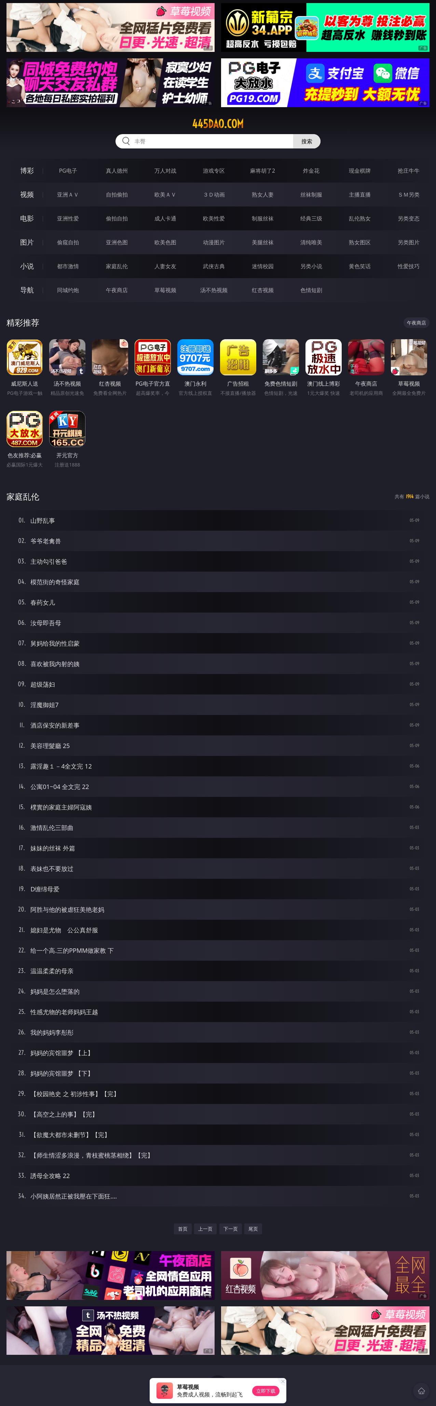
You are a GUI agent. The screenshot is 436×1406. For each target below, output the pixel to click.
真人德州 (117, 170)
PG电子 (68, 170)
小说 (27, 266)
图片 (27, 242)
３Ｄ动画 (214, 194)
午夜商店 (117, 290)
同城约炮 (68, 290)
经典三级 (311, 218)
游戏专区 (214, 170)
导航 (27, 290)
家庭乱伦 (117, 266)
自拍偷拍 (117, 194)
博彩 (27, 170)
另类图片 (409, 242)
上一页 (205, 1228)
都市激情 (68, 266)
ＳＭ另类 (409, 194)
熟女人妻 (263, 194)
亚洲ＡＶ (68, 194)
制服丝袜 (263, 218)
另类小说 (311, 266)
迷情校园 (263, 266)
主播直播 (360, 194)
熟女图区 (360, 242)
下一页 (230, 1228)
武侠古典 (214, 266)
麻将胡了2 (262, 170)
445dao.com (218, 124)
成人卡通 (165, 218)
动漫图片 (214, 242)
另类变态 (409, 218)
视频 (27, 194)
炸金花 (311, 170)
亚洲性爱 (68, 218)
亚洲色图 (117, 242)
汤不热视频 (214, 290)
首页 (183, 1228)
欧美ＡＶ (165, 194)
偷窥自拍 (68, 242)
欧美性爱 (214, 218)
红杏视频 (263, 290)
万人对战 (165, 170)
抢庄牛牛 (409, 170)
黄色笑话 (360, 266)
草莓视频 (165, 290)
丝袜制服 (311, 194)
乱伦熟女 (360, 218)
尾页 (253, 1228)
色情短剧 (311, 290)
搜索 (306, 141)
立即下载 (265, 1391)
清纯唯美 (311, 242)
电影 (27, 218)
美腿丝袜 (263, 242)
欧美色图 (165, 242)
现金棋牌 (360, 170)
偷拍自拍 (117, 218)
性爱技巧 (409, 266)
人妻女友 (165, 266)
